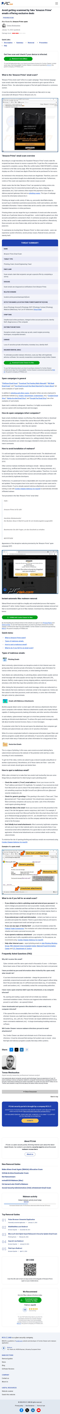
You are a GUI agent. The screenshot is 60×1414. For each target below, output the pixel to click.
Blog (3, 1365)
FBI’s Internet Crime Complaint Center (23, 946)
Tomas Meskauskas (13, 25)
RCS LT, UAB (6, 1338)
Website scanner (7, 1391)
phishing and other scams (20, 393)
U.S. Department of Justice (22, 949)
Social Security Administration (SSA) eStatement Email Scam (26, 1188)
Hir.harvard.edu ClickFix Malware (15, 1184)
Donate (30, 1121)
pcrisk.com (19, 1341)
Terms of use (41, 1405)
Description (8, 43)
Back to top (54, 1097)
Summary (19, 43)
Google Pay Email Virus (38, 398)
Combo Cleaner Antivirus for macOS (27, 489)
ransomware (28, 396)
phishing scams (34, 193)
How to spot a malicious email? (16, 644)
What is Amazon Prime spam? (15, 638)
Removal (31, 43)
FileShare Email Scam (10, 383)
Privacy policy (19, 1405)
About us (30, 1154)
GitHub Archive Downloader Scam (15, 1173)
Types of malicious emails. (14, 641)
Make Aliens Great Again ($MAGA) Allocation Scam (22, 1169)
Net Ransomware (8, 1177)
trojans (21, 396)
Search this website (8, 1394)
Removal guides (7, 1359)
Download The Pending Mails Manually (32, 383)
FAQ (5, 46)
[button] (56, 3)
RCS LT (49, 65)
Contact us (5, 1378)
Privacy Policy (47, 623)
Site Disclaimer (30, 1405)
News (4, 1362)
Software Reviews (8, 1369)
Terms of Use (6, 624)
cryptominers (38, 396)
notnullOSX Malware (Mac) (12, 1180)
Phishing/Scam (8, 18)
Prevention (43, 43)
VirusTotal (37, 309)
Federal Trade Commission (14, 928)
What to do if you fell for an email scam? (19, 648)
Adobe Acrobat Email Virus (16, 398)
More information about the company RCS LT (36, 1111)
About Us (5, 1382)
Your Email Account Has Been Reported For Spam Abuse (34, 386)
